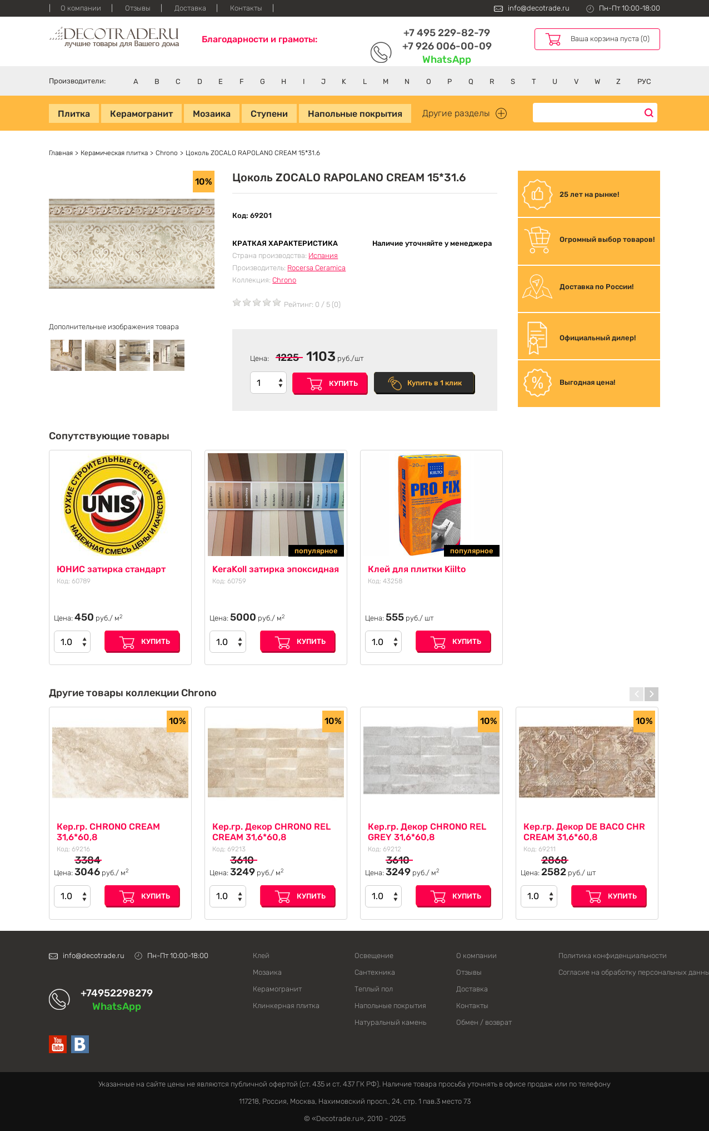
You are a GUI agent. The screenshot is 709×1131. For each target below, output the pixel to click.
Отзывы (138, 8)
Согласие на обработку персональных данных (609, 972)
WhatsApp (446, 59)
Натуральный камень (390, 1022)
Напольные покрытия (355, 113)
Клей (261, 955)
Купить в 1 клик (434, 383)
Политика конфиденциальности (609, 955)
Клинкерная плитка (286, 1005)
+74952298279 (117, 993)
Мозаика (212, 113)
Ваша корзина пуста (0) (610, 38)
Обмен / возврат (484, 1022)
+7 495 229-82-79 (446, 33)
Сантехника (374, 972)
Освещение (373, 955)
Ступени (269, 113)
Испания (323, 255)
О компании (81, 8)
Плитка (74, 113)
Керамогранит (141, 113)
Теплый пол (373, 989)
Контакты (246, 8)
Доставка (190, 8)
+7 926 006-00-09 (447, 46)
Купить (343, 383)
